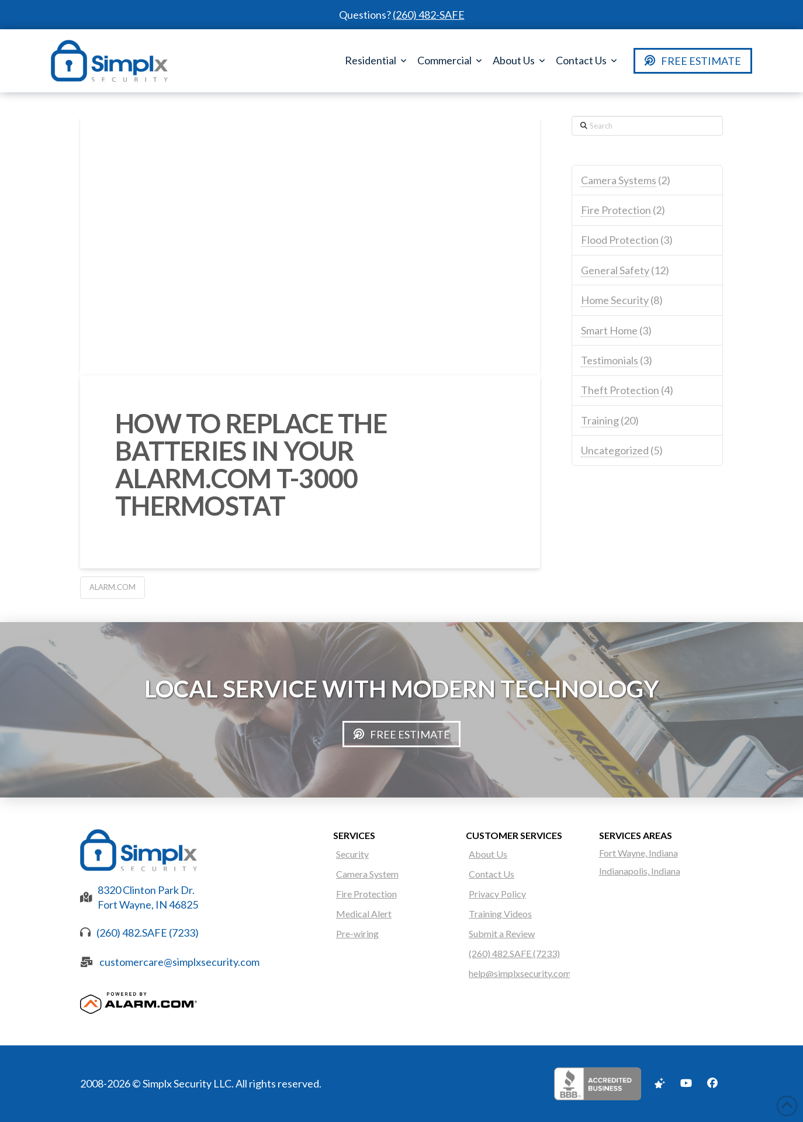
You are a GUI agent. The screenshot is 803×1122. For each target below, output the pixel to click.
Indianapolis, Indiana (639, 870)
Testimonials (609, 360)
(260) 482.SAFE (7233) (147, 932)
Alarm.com (112, 587)
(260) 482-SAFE (429, 14)
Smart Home (609, 330)
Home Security (615, 300)
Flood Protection (620, 239)
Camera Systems (618, 180)
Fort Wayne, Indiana (638, 852)
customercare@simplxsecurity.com (179, 961)
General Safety (615, 270)
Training (600, 420)
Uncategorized (615, 450)
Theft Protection (620, 390)
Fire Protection (616, 209)
